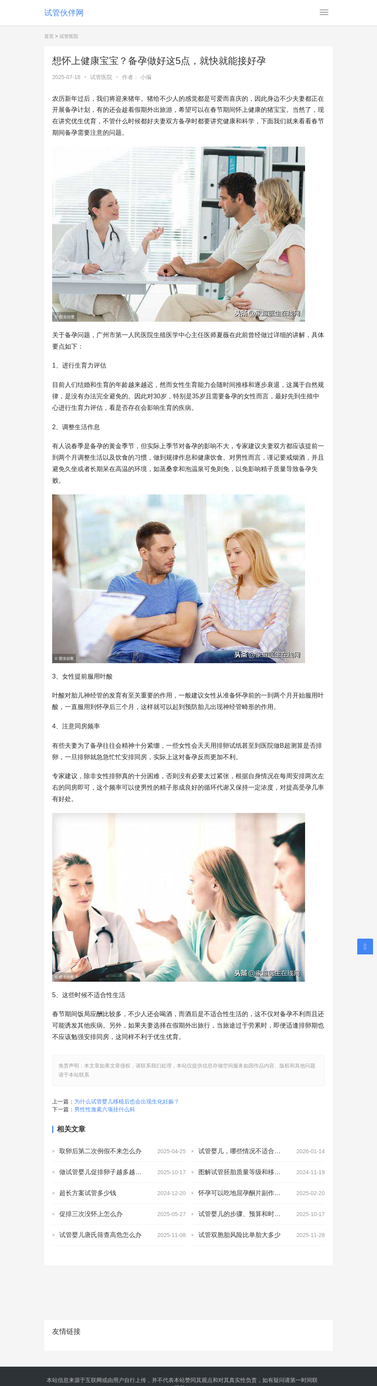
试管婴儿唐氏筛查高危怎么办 (100, 1234)
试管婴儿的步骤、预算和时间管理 (245, 1214)
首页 (49, 36)
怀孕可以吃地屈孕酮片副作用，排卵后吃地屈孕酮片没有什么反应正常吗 (261, 1193)
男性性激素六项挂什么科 (104, 1109)
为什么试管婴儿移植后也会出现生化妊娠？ (126, 1101)
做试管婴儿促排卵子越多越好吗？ (106, 1172)
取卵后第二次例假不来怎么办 (100, 1151)
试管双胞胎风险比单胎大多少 (239, 1234)
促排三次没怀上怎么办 (91, 1214)
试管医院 (68, 36)
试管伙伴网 (64, 12)
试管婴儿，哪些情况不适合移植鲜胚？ (252, 1151)
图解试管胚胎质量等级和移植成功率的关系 (258, 1172)
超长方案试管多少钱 (87, 1193)
